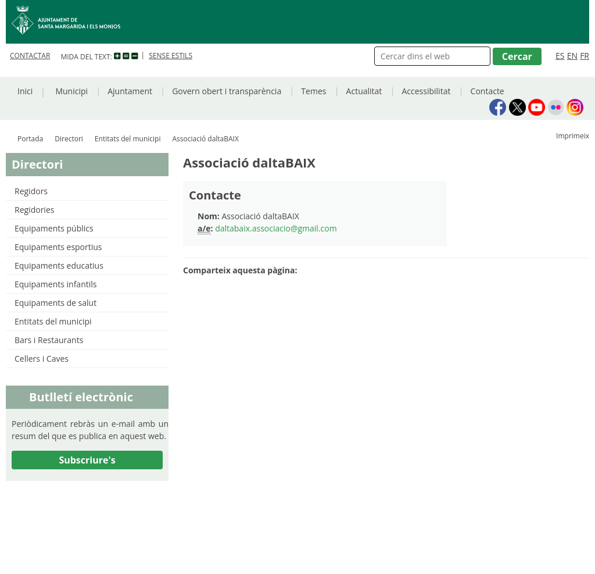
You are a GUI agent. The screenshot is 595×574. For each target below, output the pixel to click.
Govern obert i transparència (226, 91)
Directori (69, 139)
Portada (30, 139)
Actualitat (364, 91)
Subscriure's (87, 460)
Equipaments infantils (55, 284)
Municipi (71, 91)
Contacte (487, 91)
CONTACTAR (30, 55)
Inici (25, 91)
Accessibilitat (426, 91)
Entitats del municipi (128, 139)
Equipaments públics (54, 228)
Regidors (31, 191)
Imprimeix (572, 136)
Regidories (34, 209)
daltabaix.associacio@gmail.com (276, 228)
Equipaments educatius (59, 265)
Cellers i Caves (42, 358)
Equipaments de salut (55, 302)
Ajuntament (129, 91)
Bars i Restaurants (49, 339)
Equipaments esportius (58, 246)
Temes (313, 91)
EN (572, 55)
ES (559, 55)
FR (584, 55)
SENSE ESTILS (170, 55)
